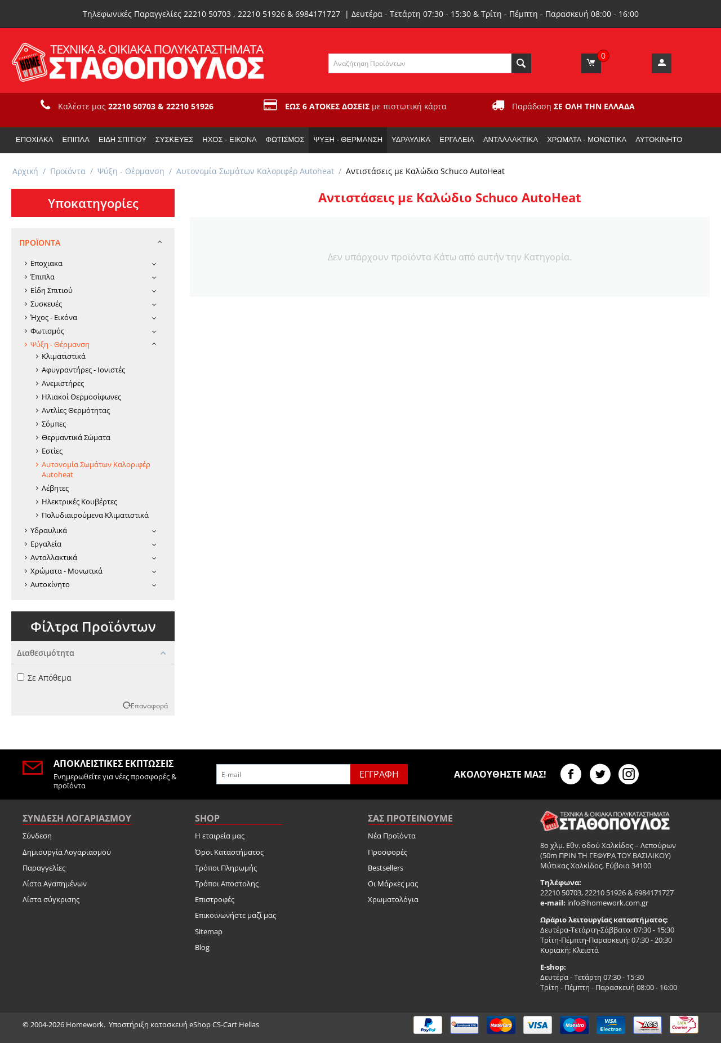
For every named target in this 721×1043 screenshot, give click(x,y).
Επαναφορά (149, 705)
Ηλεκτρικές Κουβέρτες (79, 501)
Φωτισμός (285, 139)
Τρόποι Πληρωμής (226, 868)
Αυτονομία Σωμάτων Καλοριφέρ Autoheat (255, 171)
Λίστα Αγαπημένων (55, 883)
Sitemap (208, 931)
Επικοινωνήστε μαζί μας (235, 915)
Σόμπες (54, 424)
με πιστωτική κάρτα (366, 106)
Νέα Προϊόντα (392, 836)
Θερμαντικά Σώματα (76, 437)
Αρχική (25, 171)
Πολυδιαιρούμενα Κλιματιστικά (95, 515)
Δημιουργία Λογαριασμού (67, 852)
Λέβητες (55, 488)
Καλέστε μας (135, 106)
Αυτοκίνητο (658, 139)
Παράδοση (573, 106)
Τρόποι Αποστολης (227, 883)
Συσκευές (174, 139)
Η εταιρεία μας (219, 836)
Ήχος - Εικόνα (229, 139)
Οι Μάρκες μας (393, 883)
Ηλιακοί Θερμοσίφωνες (81, 397)
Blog (202, 947)
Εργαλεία (456, 139)
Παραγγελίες (44, 868)
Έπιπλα (75, 139)
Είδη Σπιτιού (122, 139)
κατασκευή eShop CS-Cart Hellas (204, 1024)
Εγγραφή (379, 774)
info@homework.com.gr (607, 903)
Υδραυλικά (410, 139)
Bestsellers (385, 868)
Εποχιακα (34, 139)
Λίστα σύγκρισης (51, 899)
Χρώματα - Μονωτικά (586, 139)
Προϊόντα (68, 171)
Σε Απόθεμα (44, 677)
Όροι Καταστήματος (229, 852)
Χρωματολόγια (393, 899)
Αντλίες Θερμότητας (76, 410)
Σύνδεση (37, 836)
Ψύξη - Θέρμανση (347, 139)
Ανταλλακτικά (510, 139)
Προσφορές (387, 852)
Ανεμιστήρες (63, 383)
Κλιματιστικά (64, 356)
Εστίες (52, 451)
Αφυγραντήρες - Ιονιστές (83, 370)
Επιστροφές (214, 899)
